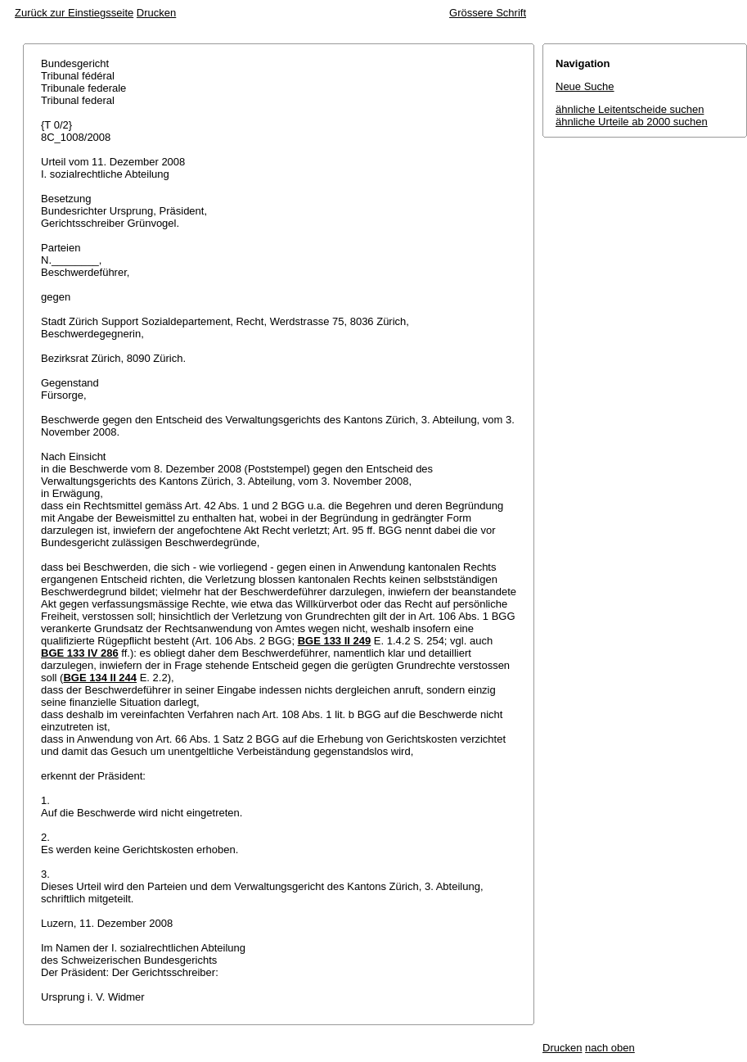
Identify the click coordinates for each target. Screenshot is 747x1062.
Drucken (156, 13)
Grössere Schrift (487, 13)
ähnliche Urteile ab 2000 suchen (632, 121)
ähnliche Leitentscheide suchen (630, 109)
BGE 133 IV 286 (80, 653)
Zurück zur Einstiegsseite (74, 13)
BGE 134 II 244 (100, 677)
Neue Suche (585, 86)
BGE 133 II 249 (334, 641)
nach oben (610, 1048)
